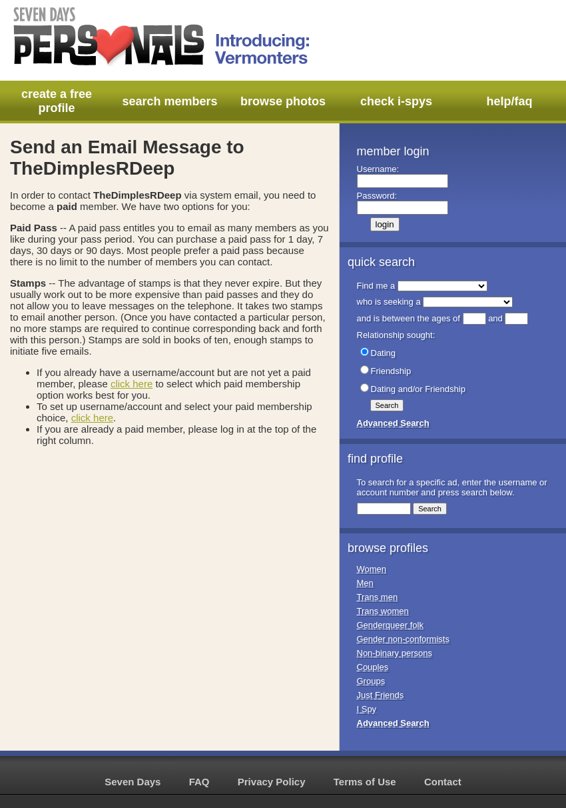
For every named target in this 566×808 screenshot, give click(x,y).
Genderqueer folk (390, 625)
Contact (442, 781)
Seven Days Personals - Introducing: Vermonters (162, 37)
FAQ (199, 781)
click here (131, 383)
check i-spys (396, 101)
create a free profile (56, 101)
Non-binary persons (394, 653)
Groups (371, 681)
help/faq (509, 101)
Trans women (383, 611)
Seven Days (132, 781)
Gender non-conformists (403, 639)
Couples (373, 667)
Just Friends (380, 695)
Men (365, 583)
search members (169, 101)
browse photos (283, 101)
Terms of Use (365, 781)
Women (372, 569)
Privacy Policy (272, 781)
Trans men (377, 597)
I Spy (367, 709)
